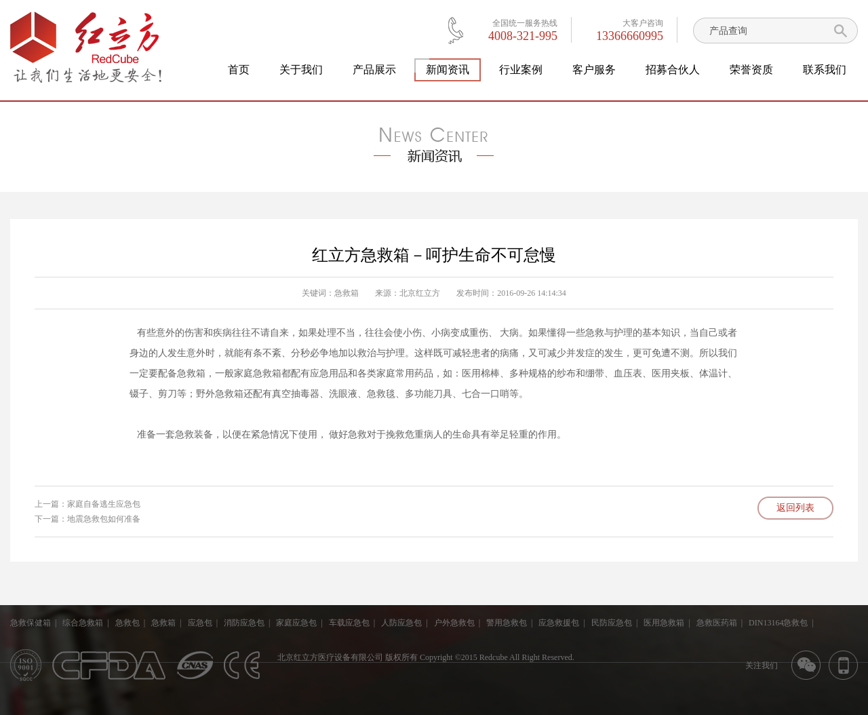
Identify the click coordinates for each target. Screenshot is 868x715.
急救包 (127, 622)
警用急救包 (506, 622)
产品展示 (374, 69)
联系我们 (824, 69)
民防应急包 (611, 622)
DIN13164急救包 (778, 622)
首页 (239, 69)
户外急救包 (454, 622)
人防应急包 (401, 622)
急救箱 (346, 293)
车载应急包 (349, 622)
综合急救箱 (82, 622)
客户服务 (594, 69)
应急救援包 (558, 622)
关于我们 (301, 69)
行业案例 (520, 69)
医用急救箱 (664, 622)
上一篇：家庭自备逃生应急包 (87, 504)
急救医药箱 (716, 622)
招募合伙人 (673, 69)
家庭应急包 (296, 622)
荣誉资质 (751, 69)
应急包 (200, 622)
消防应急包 (244, 622)
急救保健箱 (30, 622)
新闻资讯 (447, 69)
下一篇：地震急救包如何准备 (87, 519)
